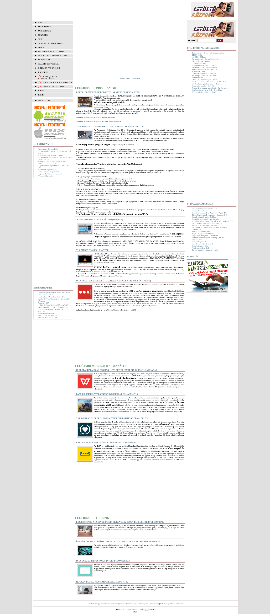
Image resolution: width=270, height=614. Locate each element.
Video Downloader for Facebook (204, 69)
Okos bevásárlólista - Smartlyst (204, 73)
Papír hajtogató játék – (200, 246)
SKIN (40, 39)
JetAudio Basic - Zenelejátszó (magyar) (99, 219)
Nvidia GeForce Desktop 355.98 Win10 (53, 305)
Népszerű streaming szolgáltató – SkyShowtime (210, 88)
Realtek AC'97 (43, 303)
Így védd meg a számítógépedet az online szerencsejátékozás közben (118, 541)
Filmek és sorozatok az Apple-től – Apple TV (209, 213)
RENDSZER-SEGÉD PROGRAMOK (52, 56)
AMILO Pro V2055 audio (48, 315)
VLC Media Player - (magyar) (92, 250)
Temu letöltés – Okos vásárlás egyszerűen (208, 53)
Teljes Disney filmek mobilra (203, 233)
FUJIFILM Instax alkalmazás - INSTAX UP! (209, 82)
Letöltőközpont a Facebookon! (171, 604)
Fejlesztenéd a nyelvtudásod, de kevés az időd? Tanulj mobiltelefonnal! (120, 522)
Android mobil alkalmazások (48, 77)
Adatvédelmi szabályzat (128, 604)
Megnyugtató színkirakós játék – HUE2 (207, 223)
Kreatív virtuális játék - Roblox (204, 217)
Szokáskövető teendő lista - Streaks (205, 219)
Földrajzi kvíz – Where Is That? (204, 92)
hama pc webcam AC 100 (47, 317)
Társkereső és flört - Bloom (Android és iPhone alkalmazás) (112, 418)
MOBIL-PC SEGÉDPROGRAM (50, 43)
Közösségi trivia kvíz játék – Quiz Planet (207, 90)
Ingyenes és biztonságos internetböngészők (103, 561)
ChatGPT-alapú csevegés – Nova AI (205, 80)
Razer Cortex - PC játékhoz (48, 172)
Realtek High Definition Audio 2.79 (51, 297)
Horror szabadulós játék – (201, 231)
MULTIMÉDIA (44, 60)
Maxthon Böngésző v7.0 (47, 170)
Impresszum (154, 604)
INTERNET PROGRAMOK (49, 68)
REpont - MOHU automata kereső (205, 67)
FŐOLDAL (42, 23)
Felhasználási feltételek (109, 604)
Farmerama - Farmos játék (48, 149)
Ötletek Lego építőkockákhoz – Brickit (207, 84)
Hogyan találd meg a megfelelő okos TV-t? (102, 582)
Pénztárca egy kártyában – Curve (204, 225)
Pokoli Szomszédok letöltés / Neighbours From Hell (108, 92)
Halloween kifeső (198, 71)
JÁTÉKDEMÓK (44, 31)
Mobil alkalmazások (54, 87)
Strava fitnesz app (199, 63)
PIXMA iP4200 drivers (46, 313)
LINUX (41, 47)
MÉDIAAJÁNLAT (45, 100)
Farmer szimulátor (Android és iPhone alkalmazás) (107, 394)
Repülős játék (197, 240)
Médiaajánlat (143, 604)
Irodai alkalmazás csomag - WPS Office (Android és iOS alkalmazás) (116, 370)
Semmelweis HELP (199, 78)
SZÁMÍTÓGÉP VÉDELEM (48, 64)
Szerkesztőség (93, 604)
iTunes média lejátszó (46, 176)
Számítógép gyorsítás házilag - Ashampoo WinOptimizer (110, 126)
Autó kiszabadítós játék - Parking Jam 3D (208, 238)
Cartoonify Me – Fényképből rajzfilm (206, 59)
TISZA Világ (197, 55)
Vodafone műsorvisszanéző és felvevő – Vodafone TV (212, 221)
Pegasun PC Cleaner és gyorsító (50, 174)
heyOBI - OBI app (199, 57)
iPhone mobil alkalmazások (57, 82)
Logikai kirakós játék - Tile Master (205, 235)
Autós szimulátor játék (200, 248)
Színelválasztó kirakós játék (202, 244)
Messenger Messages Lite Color (204, 75)
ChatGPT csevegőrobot (201, 61)
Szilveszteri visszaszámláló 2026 (204, 209)
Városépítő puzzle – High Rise (203, 86)
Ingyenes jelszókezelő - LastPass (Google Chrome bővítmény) (113, 281)
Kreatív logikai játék (199, 242)
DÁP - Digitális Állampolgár (203, 65)
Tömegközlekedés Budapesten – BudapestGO (209, 215)
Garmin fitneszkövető (200, 211)
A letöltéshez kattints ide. (129, 78)
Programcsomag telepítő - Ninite (50, 155)
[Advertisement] (94, 9)
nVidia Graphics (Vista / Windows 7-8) (53, 307)
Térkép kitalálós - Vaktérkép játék (205, 250)
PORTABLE (43, 35)
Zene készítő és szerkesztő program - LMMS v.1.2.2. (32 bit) (52, 162)
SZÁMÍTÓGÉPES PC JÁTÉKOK (51, 51)
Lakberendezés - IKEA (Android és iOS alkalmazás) (106, 442)
